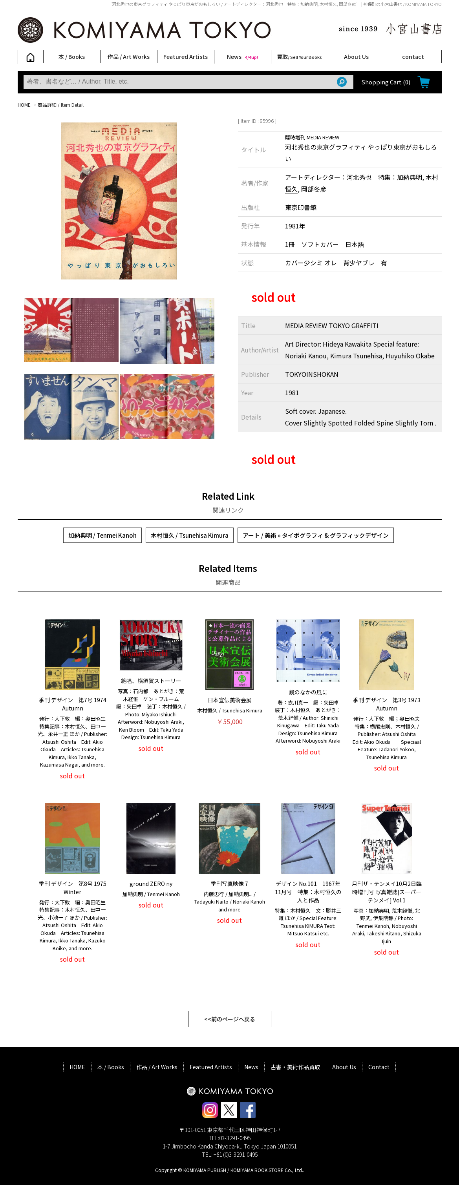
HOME (24, 104)
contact (413, 56)
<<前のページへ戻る (229, 1019)
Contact (379, 1067)
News (242, 56)
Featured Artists (185, 56)
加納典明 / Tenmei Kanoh (102, 535)
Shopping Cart (385, 82)
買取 (299, 56)
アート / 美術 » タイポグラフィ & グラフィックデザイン (316, 535)
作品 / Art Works (129, 56)
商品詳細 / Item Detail (61, 104)
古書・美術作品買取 (295, 1067)
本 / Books (72, 56)
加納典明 (409, 177)
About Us (356, 56)
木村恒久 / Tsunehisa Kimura (190, 535)
